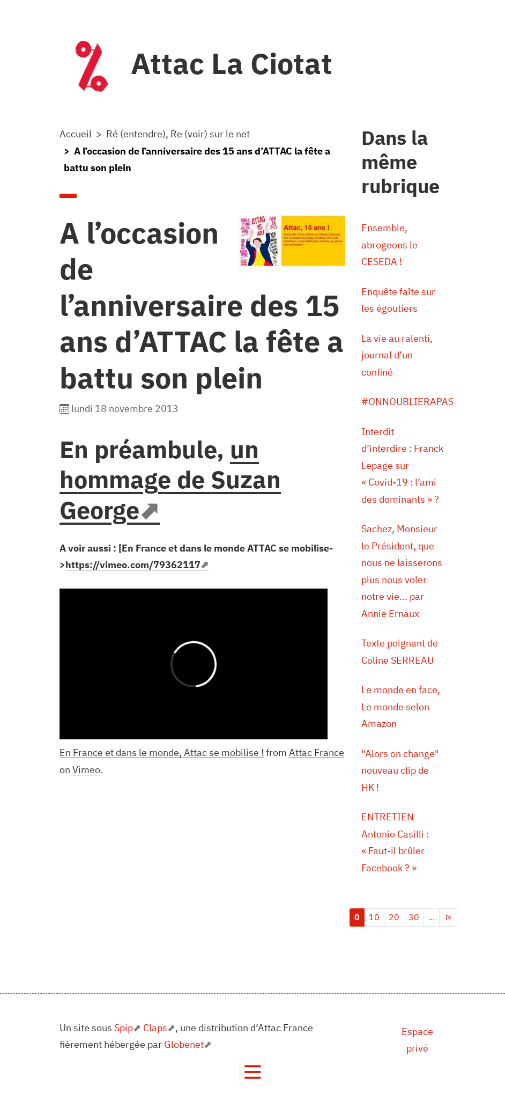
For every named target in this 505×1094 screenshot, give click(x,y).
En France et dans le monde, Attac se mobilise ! (162, 752)
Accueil (76, 134)
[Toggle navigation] (252, 1072)
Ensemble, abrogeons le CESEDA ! (389, 245)
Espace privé (417, 1040)
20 (394, 917)
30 (414, 917)
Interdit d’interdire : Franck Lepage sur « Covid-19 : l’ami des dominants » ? (402, 465)
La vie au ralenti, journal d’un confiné (397, 355)
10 (374, 917)
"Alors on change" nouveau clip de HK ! (400, 770)
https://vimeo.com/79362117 (132, 565)
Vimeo (86, 769)
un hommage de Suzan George (170, 479)
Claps (155, 1028)
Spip (123, 1028)
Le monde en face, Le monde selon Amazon (400, 707)
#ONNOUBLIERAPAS (407, 401)
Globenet (184, 1044)
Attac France (316, 752)
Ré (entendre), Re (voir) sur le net (178, 134)
